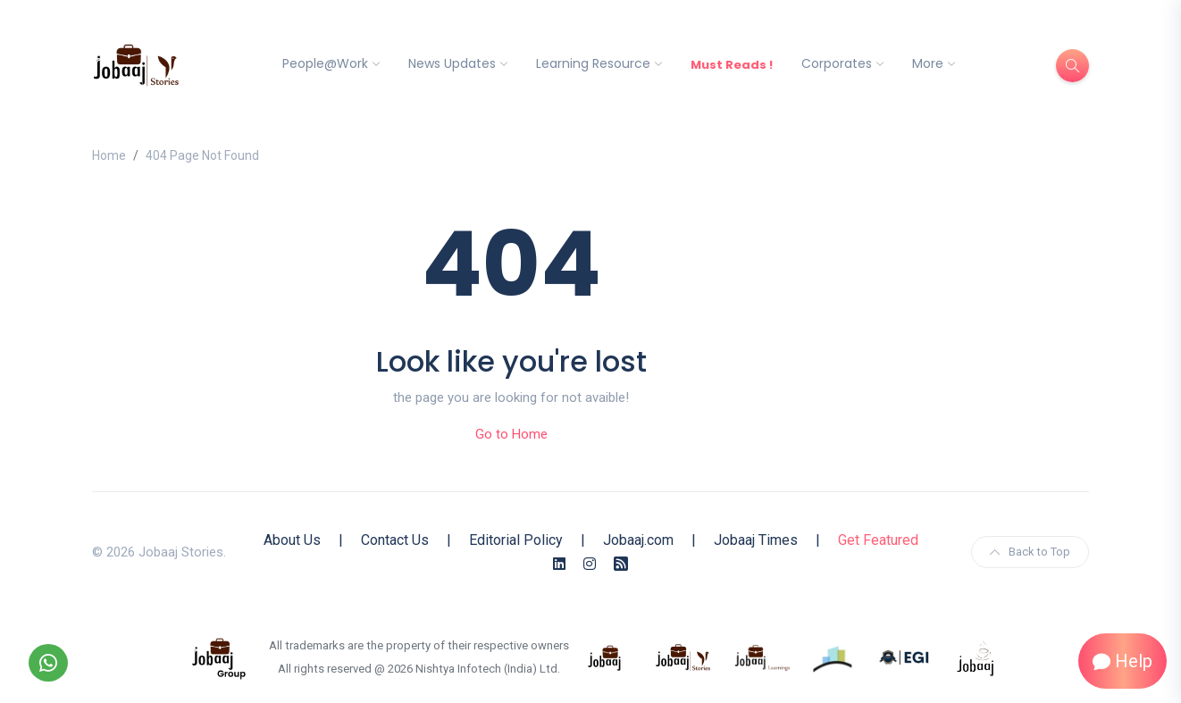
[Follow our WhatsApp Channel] (48, 663)
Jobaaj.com (638, 539)
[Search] (1072, 65)
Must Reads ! (732, 64)
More (927, 63)
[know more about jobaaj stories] (683, 657)
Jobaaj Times (756, 539)
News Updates (452, 63)
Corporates (836, 63)
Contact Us (395, 539)
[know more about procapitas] (833, 657)
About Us (292, 539)
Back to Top (1030, 551)
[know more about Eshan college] (905, 657)
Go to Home (511, 434)
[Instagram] (589, 564)
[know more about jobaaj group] (219, 657)
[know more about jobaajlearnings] (762, 657)
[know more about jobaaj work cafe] (976, 657)
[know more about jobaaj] (604, 657)
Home (109, 155)
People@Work (325, 63)
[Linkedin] (559, 564)
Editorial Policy (516, 539)
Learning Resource (593, 63)
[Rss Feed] (621, 564)
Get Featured (878, 539)
